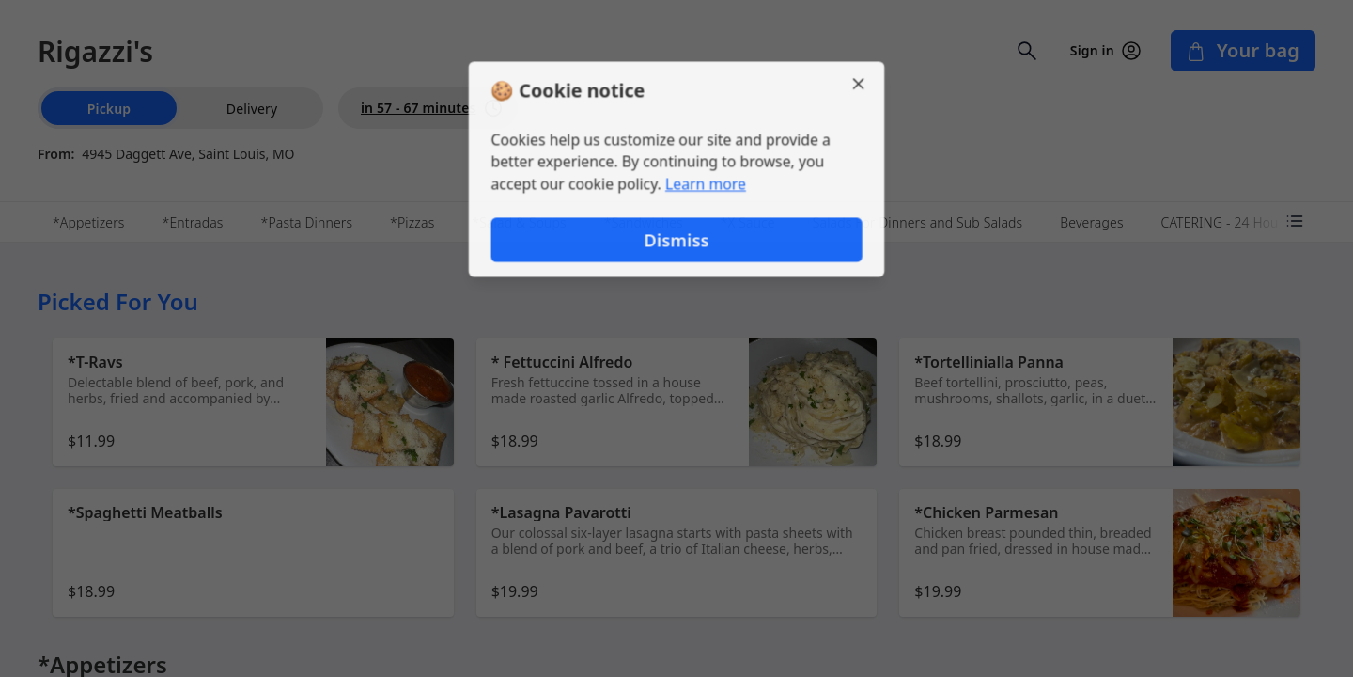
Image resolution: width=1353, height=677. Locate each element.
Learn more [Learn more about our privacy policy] (706, 184)
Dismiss (676, 240)
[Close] (861, 83)
